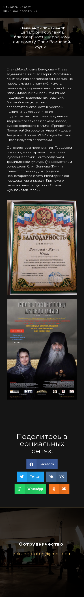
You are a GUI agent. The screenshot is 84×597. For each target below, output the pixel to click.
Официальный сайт (17, 7)
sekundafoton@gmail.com (42, 554)
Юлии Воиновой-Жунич (20, 11)
